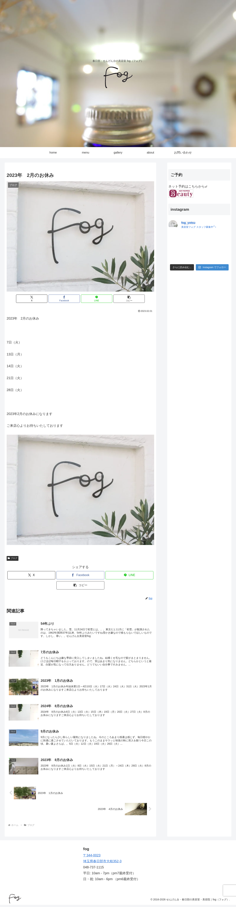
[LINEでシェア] (93, 299)
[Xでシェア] (43, 299)
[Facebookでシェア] (68, 299)
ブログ (12, 558)
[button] (117, 299)
